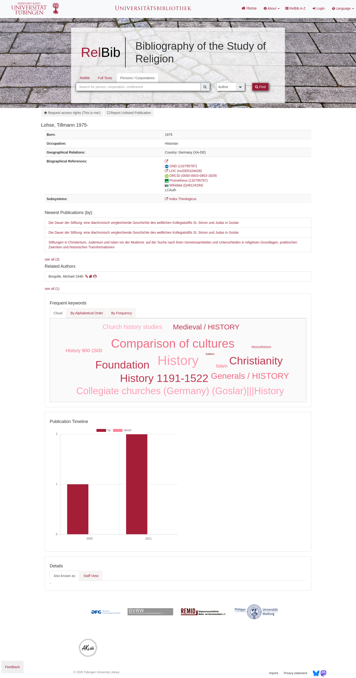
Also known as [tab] (64, 576)
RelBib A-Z (295, 8)
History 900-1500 (84, 350)
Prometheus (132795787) (186, 180)
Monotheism (261, 347)
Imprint (273, 673)
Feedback (12, 667)
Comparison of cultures (172, 343)
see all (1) (52, 289)
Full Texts (105, 78)
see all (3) (52, 259)
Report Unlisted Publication (129, 113)
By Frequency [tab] (121, 313)
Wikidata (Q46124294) (184, 185)
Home (249, 8)
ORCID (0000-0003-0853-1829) (191, 176)
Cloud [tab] (58, 313)
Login (319, 8)
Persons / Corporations (137, 78)
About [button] (272, 8)
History (178, 360)
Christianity (256, 361)
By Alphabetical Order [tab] (87, 313)
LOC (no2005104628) (183, 171)
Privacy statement (295, 673)
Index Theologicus (180, 199)
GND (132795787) (181, 166)
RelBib (85, 78)
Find (260, 87)
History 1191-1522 (164, 378)
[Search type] (231, 87)
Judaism (209, 354)
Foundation (122, 365)
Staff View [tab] (90, 576)
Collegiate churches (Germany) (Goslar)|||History (180, 391)
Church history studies (132, 326)
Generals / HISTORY (250, 376)
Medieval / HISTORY (206, 327)
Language (343, 8)
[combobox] (138, 87)
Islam (221, 366)
